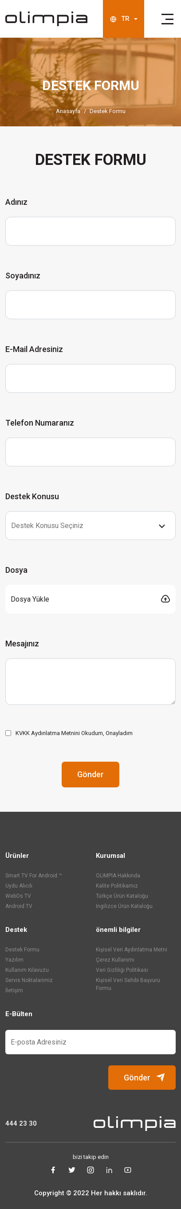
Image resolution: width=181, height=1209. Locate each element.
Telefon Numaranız (39, 422)
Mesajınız (22, 643)
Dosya (16, 570)
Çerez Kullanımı (115, 960)
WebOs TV (18, 896)
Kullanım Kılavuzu (27, 970)
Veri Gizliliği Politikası (122, 970)
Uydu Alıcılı (18, 886)
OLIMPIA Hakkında (118, 876)
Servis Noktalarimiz (29, 980)
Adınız (16, 202)
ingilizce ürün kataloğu (124, 906)
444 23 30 (21, 1123)
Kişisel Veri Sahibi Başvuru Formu (128, 984)
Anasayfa (68, 111)
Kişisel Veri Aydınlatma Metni (131, 950)
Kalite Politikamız (117, 886)
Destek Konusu (32, 496)
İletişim (14, 990)
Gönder (90, 774)
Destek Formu (108, 111)
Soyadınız (22, 275)
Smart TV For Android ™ (33, 876)
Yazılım (14, 960)
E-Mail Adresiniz (34, 349)
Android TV (18, 906)
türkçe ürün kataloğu (122, 896)
